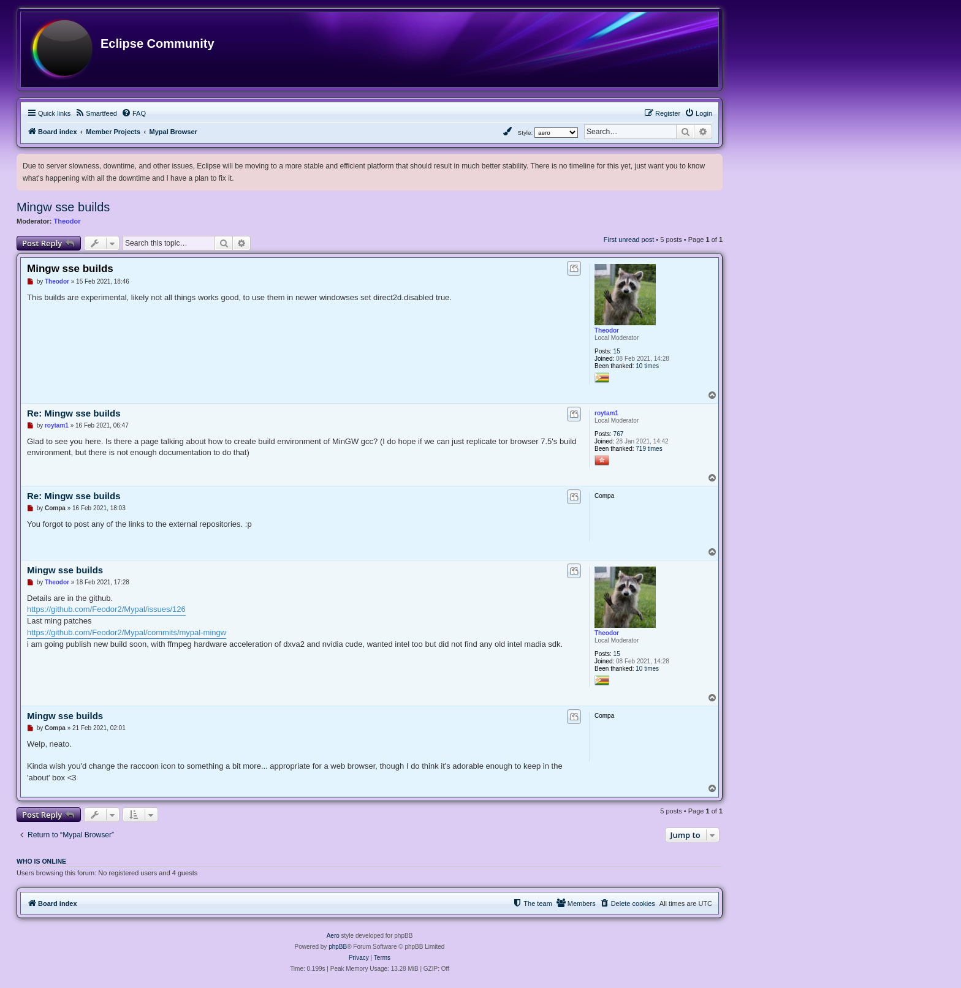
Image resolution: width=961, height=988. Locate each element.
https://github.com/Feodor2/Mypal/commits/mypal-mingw (126, 632)
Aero (333, 935)
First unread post (629, 239)
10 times (647, 366)
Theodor (67, 221)
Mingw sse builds (63, 207)
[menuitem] (96, 113)
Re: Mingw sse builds (74, 413)
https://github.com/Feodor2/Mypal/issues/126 (106, 609)
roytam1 (606, 413)
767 (618, 434)
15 (616, 351)
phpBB (338, 946)
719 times (649, 448)
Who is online (41, 861)
